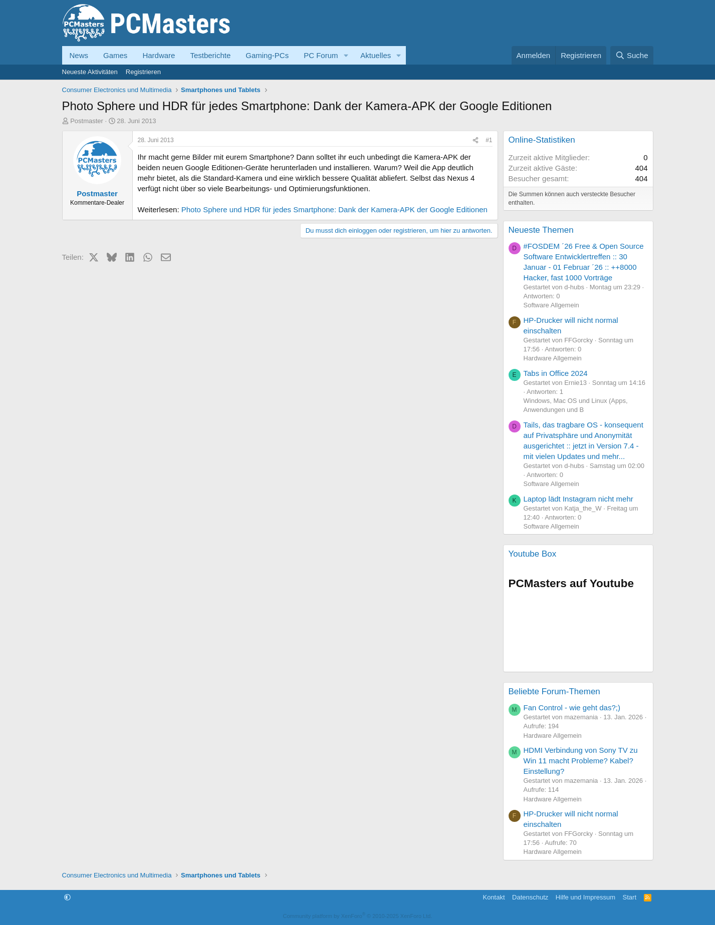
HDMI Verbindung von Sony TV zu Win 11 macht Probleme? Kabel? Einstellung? (581, 760)
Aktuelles (375, 55)
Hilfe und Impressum (585, 897)
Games (115, 55)
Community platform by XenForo (357, 916)
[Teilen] (475, 140)
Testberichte (210, 55)
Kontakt (494, 897)
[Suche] (631, 55)
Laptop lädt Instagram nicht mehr (578, 499)
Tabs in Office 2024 (556, 373)
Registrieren (143, 72)
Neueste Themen (541, 230)
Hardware (158, 55)
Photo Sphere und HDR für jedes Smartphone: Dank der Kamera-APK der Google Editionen (334, 209)
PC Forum (321, 55)
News (79, 55)
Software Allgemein (551, 305)
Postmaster (86, 121)
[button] (346, 55)
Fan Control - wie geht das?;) (572, 707)
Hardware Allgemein (553, 358)
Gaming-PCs (267, 55)
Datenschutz (530, 897)
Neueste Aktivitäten (90, 72)
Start (629, 897)
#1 (489, 140)
